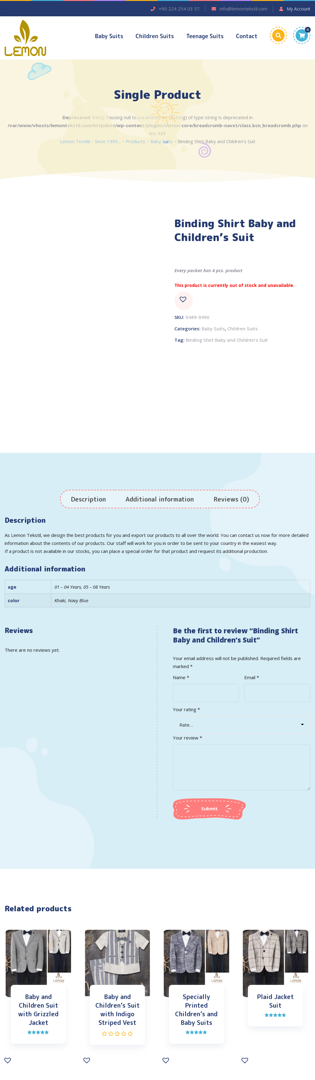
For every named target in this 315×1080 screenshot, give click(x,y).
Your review (187, 738)
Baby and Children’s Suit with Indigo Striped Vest (117, 1010)
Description (88, 499)
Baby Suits (109, 36)
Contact (246, 36)
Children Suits (155, 36)
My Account (298, 9)
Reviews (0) (231, 499)
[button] (183, 301)
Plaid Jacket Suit (275, 1001)
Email (251, 678)
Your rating (186, 710)
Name (181, 678)
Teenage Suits (205, 36)
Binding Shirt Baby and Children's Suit (227, 341)
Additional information (160, 499)
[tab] (88, 499)
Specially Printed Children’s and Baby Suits (196, 1010)
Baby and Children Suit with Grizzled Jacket (38, 1010)
